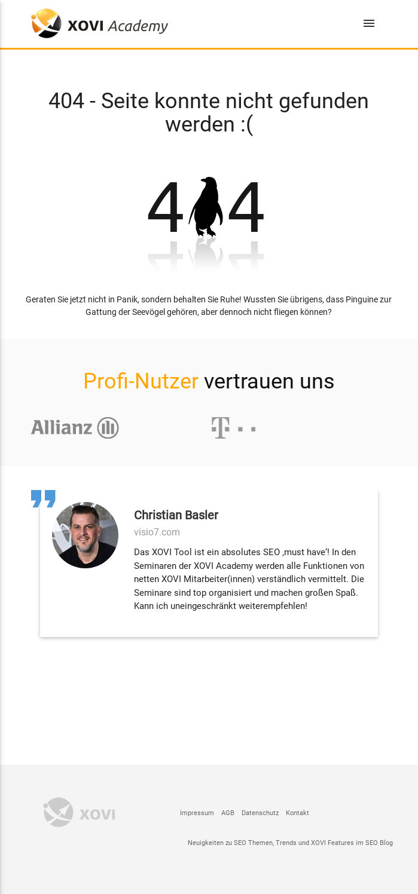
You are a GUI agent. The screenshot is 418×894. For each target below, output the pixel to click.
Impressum (197, 813)
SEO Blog (379, 843)
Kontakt (297, 813)
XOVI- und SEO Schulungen (100, 23)
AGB (227, 813)
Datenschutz (260, 813)
